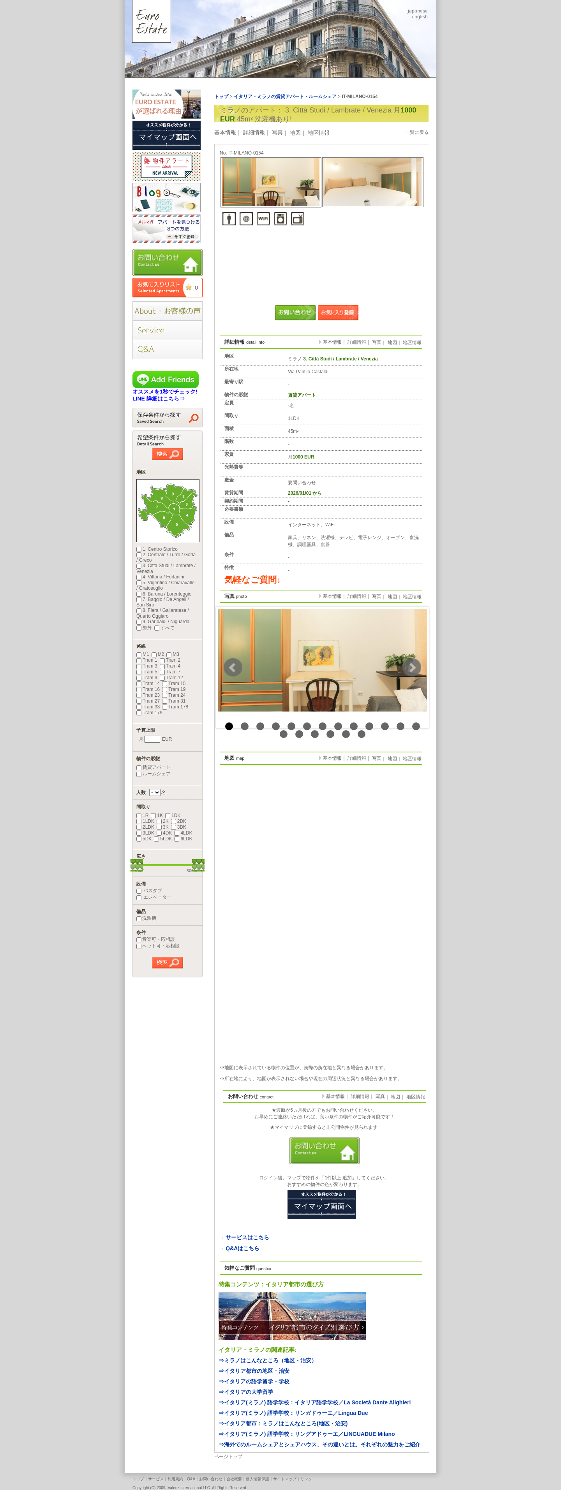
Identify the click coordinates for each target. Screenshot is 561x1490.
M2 (158, 654)
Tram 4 (170, 666)
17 (330, 734)
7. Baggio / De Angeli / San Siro (162, 602)
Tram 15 (173, 683)
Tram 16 (148, 689)
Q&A (191, 1479)
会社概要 (234, 1479)
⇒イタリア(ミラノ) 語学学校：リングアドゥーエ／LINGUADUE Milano (307, 1434)
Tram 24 (173, 695)
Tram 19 (173, 689)
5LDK (163, 839)
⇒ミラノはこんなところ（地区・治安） (268, 1360)
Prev (233, 667)
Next (411, 667)
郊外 (144, 628)
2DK (178, 821)
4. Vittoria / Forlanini (160, 577)
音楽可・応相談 (155, 939)
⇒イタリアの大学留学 (246, 1392)
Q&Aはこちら (242, 1248)
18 (346, 734)
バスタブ (149, 890)
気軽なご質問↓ (252, 580)
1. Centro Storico (157, 549)
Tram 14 (148, 683)
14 (284, 734)
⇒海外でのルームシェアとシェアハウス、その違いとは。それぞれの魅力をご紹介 (319, 1444)
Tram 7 (170, 672)
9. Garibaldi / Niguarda (162, 621)
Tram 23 (148, 695)
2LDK (145, 827)
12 (400, 726)
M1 (142, 654)
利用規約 (175, 1479)
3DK (178, 827)
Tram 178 (175, 707)
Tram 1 (146, 660)
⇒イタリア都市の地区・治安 (254, 1371)
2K (163, 821)
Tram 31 (173, 701)
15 (299, 734)
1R (142, 815)
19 (361, 734)
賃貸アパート (153, 767)
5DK (144, 839)
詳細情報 (254, 132)
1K (157, 815)
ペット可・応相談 (158, 946)
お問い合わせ (210, 1479)
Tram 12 (171, 677)
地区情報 (319, 133)
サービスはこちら (247, 1237)
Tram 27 (148, 701)
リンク (306, 1479)
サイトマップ (284, 1479)
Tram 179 (149, 712)
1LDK (145, 821)
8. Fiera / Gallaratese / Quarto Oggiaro (162, 613)
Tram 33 (148, 707)
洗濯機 (146, 918)
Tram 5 (146, 672)
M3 (172, 654)
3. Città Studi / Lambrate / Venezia (166, 568)
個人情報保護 (257, 1479)
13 (416, 726)
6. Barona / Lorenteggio (163, 594)
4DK (164, 833)
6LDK (183, 839)
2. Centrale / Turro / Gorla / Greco (166, 557)
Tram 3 (146, 666)
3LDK (145, 833)
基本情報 (225, 132)
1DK (172, 815)
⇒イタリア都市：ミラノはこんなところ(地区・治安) (283, 1423)
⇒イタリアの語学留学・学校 (254, 1381)
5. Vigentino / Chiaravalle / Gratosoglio (165, 585)
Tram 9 (146, 677)
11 (385, 726)
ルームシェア (153, 774)
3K (163, 827)
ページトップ (228, 1456)
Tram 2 (170, 660)
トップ (138, 1479)
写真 (277, 132)
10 (369, 726)
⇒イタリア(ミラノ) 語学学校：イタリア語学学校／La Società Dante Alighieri (315, 1402)
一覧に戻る (417, 132)
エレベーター (153, 897)
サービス (156, 1479)
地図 (295, 133)
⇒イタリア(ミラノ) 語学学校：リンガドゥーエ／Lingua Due (293, 1413)
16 (315, 734)
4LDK (183, 833)
